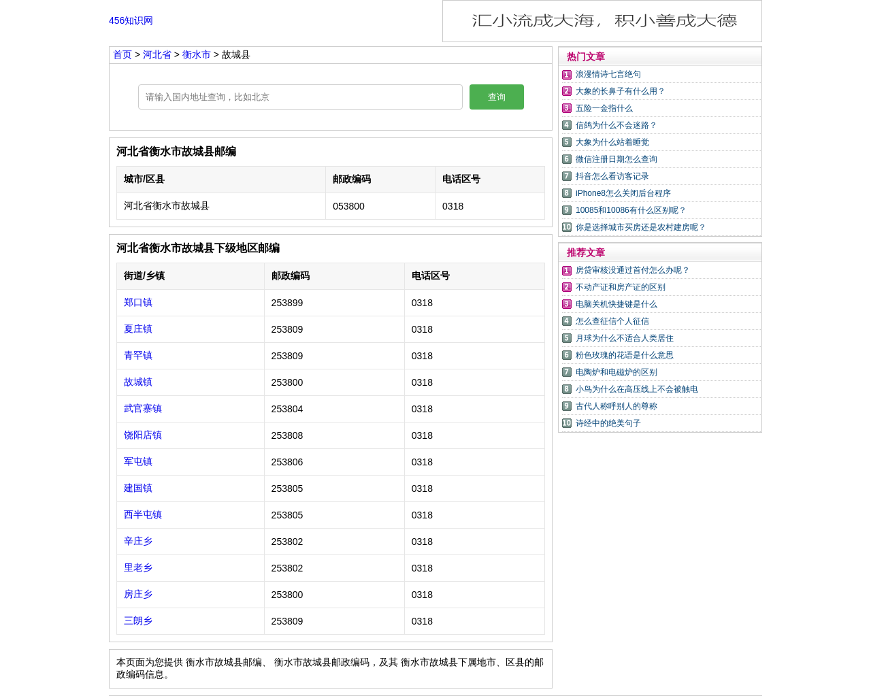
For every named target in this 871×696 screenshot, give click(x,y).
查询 (497, 97)
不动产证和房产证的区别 (620, 287)
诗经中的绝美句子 (608, 423)
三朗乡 (138, 620)
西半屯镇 (143, 514)
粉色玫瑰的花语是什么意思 (625, 355)
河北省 (158, 54)
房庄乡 (138, 594)
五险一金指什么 (604, 108)
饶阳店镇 (143, 434)
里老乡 (138, 567)
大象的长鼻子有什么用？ (620, 91)
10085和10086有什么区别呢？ (631, 210)
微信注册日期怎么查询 (616, 159)
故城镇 (138, 381)
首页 (122, 54)
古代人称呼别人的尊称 (616, 406)
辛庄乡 (138, 540)
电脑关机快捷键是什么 (616, 304)
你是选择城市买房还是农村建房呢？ (641, 227)
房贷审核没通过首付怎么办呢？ (633, 270)
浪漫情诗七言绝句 (608, 74)
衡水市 (198, 54)
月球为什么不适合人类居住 (625, 338)
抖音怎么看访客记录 (612, 176)
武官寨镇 (143, 408)
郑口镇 (138, 302)
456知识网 (131, 20)
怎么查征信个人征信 (612, 321)
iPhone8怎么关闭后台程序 (623, 193)
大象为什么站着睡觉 (612, 142)
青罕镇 (138, 355)
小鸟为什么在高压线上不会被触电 (637, 389)
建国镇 (138, 487)
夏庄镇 (138, 328)
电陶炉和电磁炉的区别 (616, 372)
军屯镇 (138, 461)
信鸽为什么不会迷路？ (616, 125)
